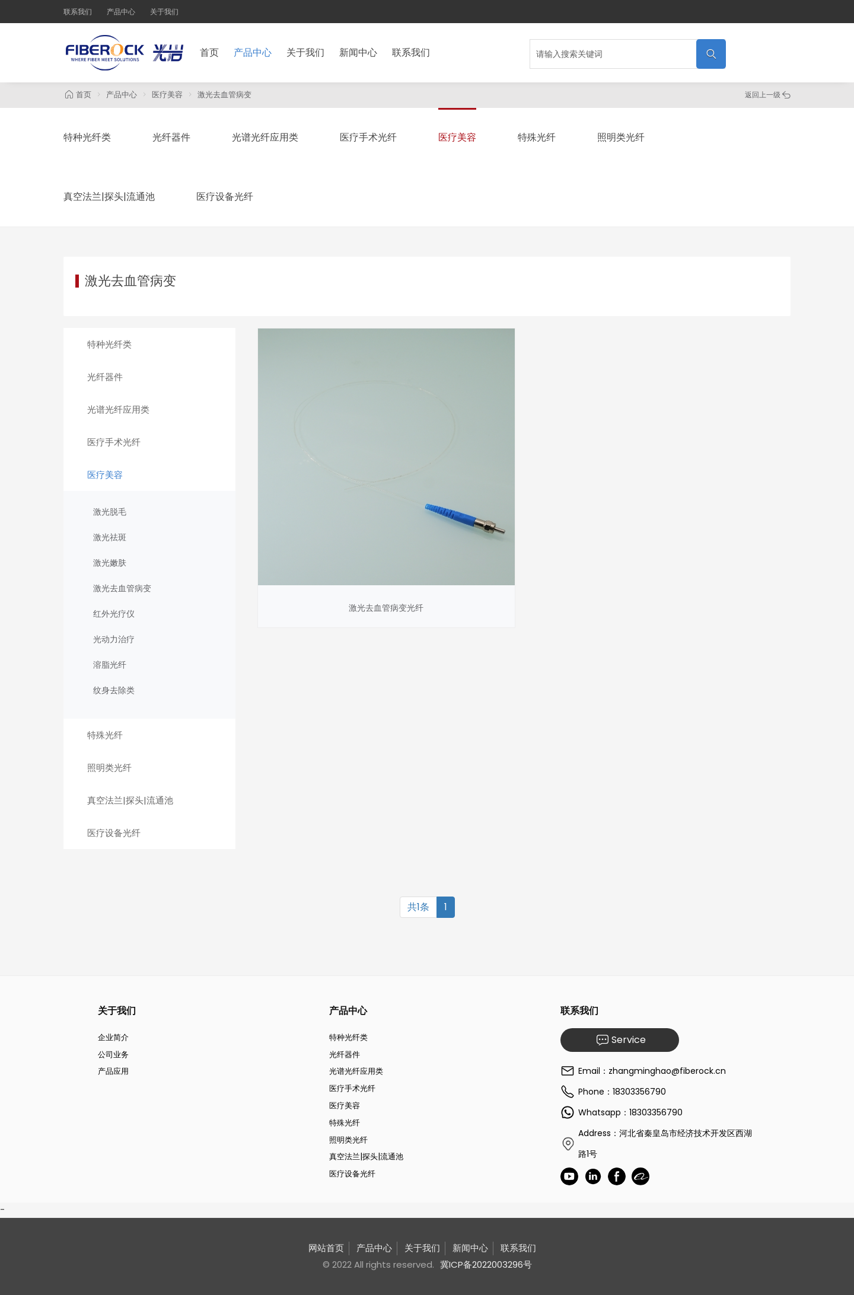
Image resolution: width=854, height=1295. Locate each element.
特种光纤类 (87, 137)
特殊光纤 (537, 137)
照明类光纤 (621, 137)
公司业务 (113, 1054)
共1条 (418, 907)
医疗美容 (167, 94)
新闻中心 (358, 52)
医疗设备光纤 (224, 196)
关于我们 (164, 11)
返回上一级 (768, 95)
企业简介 (113, 1037)
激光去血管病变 (224, 94)
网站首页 (326, 1248)
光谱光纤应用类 (265, 137)
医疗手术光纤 (368, 137)
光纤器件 (171, 137)
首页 (209, 52)
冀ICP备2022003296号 (486, 1264)
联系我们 (77, 11)
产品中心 (121, 11)
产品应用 (113, 1071)
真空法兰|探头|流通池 (109, 196)
